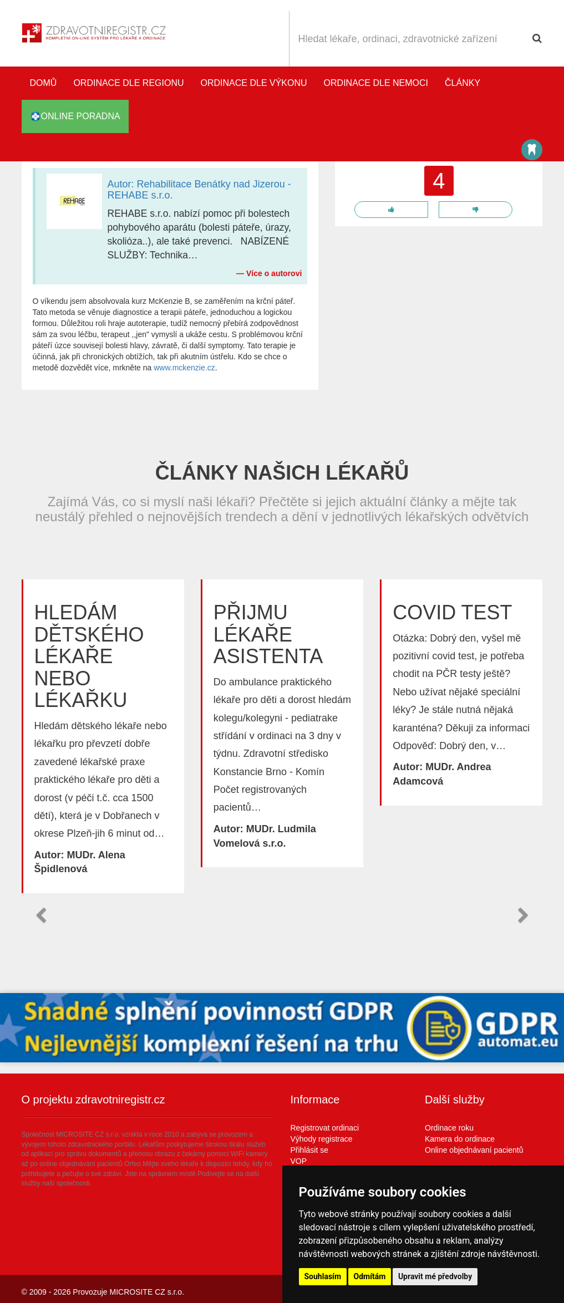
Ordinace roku (449, 1127)
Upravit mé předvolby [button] (435, 1276)
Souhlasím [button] (323, 1276)
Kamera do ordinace (460, 1138)
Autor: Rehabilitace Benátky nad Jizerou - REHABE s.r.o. (199, 190)
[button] (41, 915)
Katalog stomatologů (532, 150)
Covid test (452, 612)
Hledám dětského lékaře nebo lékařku (89, 656)
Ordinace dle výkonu (254, 83)
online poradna (75, 116)
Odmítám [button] (370, 1276)
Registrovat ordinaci (325, 1127)
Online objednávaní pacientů (474, 1150)
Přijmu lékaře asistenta (268, 634)
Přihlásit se (309, 1150)
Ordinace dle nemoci (376, 83)
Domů (43, 83)
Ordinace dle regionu (128, 83)
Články (462, 83)
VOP (299, 1161)
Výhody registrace (322, 1138)
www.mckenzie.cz (184, 367)
